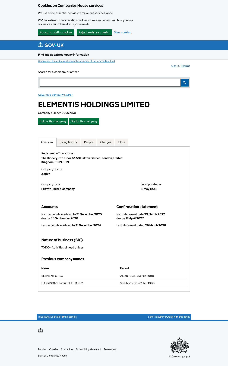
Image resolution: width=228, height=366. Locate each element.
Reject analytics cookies (94, 32)
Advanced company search (55, 94)
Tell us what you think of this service (57, 316)
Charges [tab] (105, 142)
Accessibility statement (88, 349)
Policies (42, 349)
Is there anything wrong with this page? (169, 316)
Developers (110, 349)
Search (185, 83)
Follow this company (53, 121)
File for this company (83, 121)
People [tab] (88, 142)
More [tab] (121, 142)
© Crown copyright (179, 356)
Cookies (53, 349)
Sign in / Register (180, 65)
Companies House (57, 355)
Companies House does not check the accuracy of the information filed (76, 60)
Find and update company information (63, 54)
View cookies (122, 32)
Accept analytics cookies (56, 32)
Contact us (67, 349)
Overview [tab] (47, 142)
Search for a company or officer (58, 72)
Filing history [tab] (68, 142)
